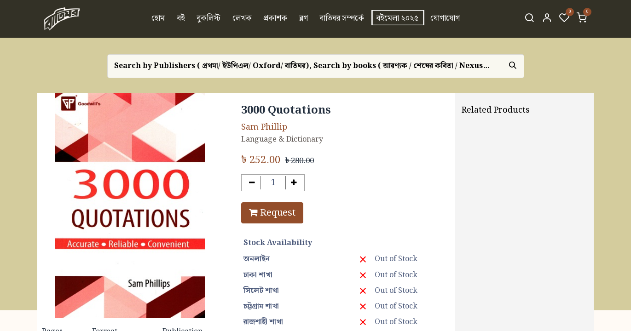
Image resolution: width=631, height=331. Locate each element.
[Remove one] (252, 182)
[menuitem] (158, 19)
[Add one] (294, 182)
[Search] (529, 18)
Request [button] (272, 212)
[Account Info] (547, 18)
